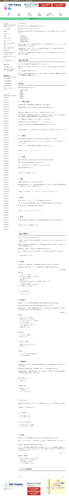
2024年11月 (6, 137)
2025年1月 (6, 132)
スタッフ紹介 (29, 14)
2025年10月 (6, 111)
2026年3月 (6, 99)
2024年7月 (6, 144)
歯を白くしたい (7, 33)
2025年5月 (6, 123)
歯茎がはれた (7, 50)
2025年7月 (6, 118)
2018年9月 (6, 227)
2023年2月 (6, 184)
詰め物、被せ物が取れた (9, 48)
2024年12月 (6, 135)
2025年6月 (6, 121)
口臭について (7, 45)
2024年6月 (6, 146)
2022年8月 (6, 198)
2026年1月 (6, 104)
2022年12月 (6, 189)
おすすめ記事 (7, 29)
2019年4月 (6, 222)
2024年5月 (6, 149)
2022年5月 (6, 205)
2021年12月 (6, 217)
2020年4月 (6, 219)
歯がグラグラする (8, 40)
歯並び (5, 36)
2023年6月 (6, 175)
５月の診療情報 (7, 78)
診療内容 (19, 14)
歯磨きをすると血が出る (9, 43)
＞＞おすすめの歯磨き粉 (25, 469)
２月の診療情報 (7, 85)
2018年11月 (6, 224)
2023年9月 (6, 168)
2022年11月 (6, 191)
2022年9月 (6, 196)
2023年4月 (6, 179)
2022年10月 (6, 194)
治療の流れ (40, 14)
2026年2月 (6, 102)
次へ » (64, 476)
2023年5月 (6, 177)
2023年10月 (6, 165)
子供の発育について (8, 66)
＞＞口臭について (61, 453)
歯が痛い (6, 31)
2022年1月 (6, 215)
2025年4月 (6, 125)
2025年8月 (6, 116)
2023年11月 (6, 163)
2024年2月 (6, 156)
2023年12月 (6, 161)
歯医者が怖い (7, 64)
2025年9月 (6, 114)
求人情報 (60, 14)
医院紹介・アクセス (50, 14)
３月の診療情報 (7, 83)
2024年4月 (6, 151)
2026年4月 (6, 97)
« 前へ (19, 476)
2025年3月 (6, 128)
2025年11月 (6, 109)
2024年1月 (6, 158)
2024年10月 (6, 139)
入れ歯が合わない (8, 38)
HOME (8, 14)
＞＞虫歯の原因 (62, 269)
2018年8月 (6, 229)
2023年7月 (6, 172)
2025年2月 (6, 130)
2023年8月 (6, 170)
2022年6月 (6, 203)
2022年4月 (6, 208)
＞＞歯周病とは (62, 312)
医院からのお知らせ (8, 26)
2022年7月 (6, 201)
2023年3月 (6, 182)
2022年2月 (6, 212)
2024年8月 (6, 142)
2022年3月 (6, 210)
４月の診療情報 (7, 81)
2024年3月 (6, 154)
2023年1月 (6, 187)
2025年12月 (6, 106)
